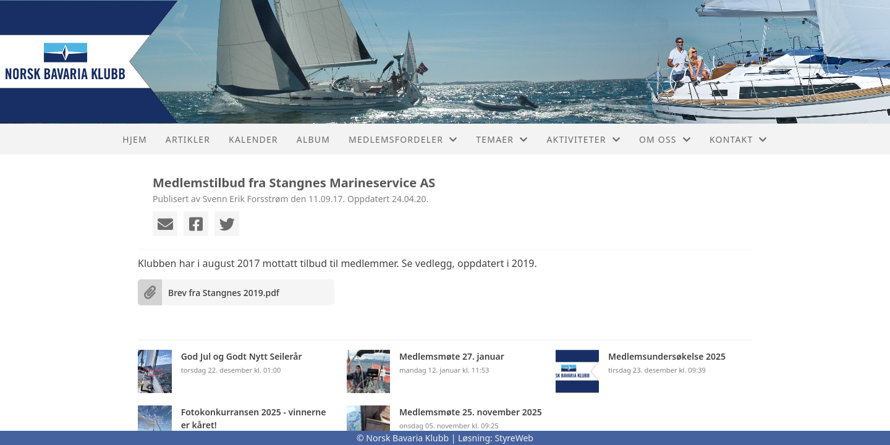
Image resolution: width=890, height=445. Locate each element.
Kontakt (739, 139)
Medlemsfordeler (403, 139)
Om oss (665, 139)
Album (313, 139)
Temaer (502, 139)
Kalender (253, 139)
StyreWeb (513, 438)
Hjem (134, 139)
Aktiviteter (583, 139)
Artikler (188, 139)
